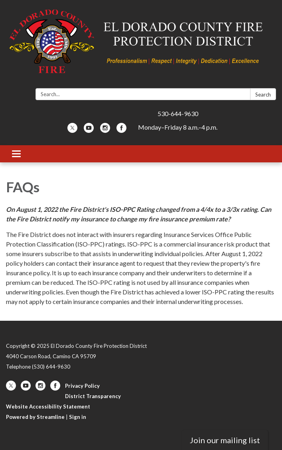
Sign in (77, 417)
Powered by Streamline (35, 417)
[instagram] (105, 130)
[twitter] (72, 130)
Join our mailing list (225, 440)
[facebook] (121, 130)
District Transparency (93, 396)
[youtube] (89, 130)
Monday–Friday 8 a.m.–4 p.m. (177, 127)
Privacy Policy (82, 386)
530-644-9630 (178, 113)
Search (263, 94)
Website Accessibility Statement (48, 406)
